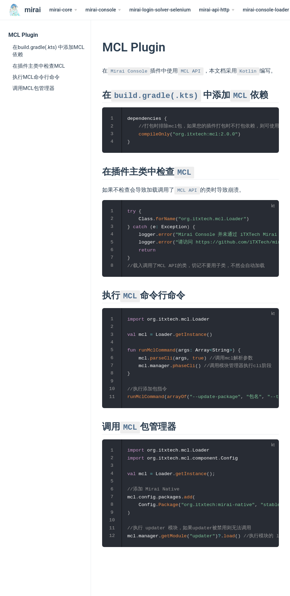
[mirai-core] (63, 10)
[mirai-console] (103, 10)
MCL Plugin (23, 35)
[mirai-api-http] (216, 10)
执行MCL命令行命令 (36, 77)
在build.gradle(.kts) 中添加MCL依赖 (48, 51)
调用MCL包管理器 (34, 88)
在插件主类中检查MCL (39, 66)
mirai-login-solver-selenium (160, 10)
